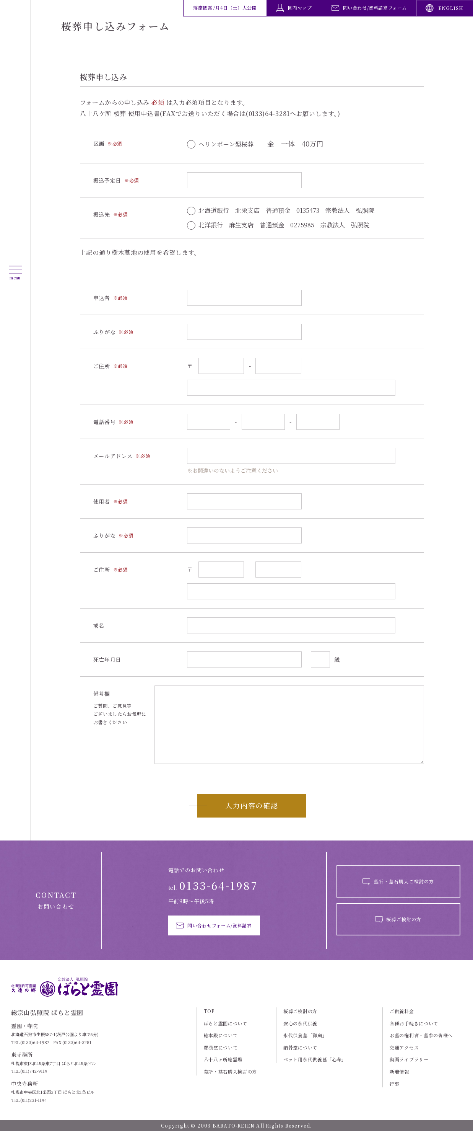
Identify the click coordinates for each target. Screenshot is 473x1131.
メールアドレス (113, 456)
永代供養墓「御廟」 (305, 1035)
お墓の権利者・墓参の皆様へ (421, 1035)
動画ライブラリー (409, 1059)
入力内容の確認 (251, 805)
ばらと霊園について (225, 1023)
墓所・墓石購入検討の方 (230, 1072)
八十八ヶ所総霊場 (223, 1059)
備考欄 (101, 693)
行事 (394, 1084)
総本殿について (221, 1035)
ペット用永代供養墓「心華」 (314, 1059)
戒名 (98, 625)
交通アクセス (404, 1048)
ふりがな (104, 332)
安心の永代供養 (300, 1023)
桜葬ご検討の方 (300, 1011)
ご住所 (101, 366)
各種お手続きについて (414, 1023)
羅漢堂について (221, 1048)
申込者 (101, 298)
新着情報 (399, 1072)
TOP (209, 1011)
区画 (98, 143)
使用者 (101, 501)
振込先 (101, 214)
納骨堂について (300, 1048)
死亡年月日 (107, 659)
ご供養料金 (402, 1011)
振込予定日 (107, 180)
